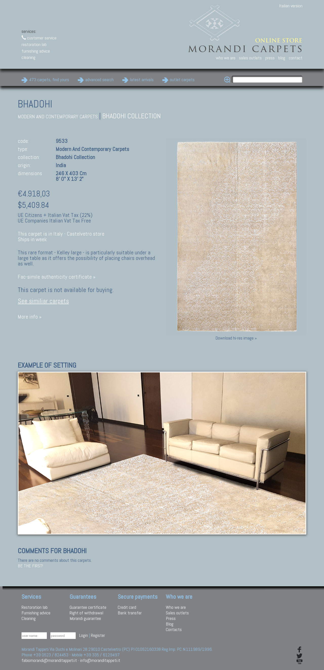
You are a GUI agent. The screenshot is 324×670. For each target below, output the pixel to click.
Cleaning (29, 618)
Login (83, 635)
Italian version (290, 6)
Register (98, 635)
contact (295, 58)
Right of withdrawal (86, 613)
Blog (169, 624)
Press (171, 618)
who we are (225, 58)
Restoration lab (35, 607)
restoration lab (34, 44)
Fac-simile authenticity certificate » (56, 276)
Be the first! (30, 566)
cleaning (28, 57)
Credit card (127, 607)
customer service (39, 38)
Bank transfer (130, 613)
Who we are (176, 607)
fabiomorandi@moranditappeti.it (49, 660)
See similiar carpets (43, 301)
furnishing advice (36, 51)
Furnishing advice (36, 613)
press (270, 58)
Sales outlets (177, 613)
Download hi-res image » (236, 338)
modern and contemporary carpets (58, 117)
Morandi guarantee (85, 618)
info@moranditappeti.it (100, 660)
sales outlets (250, 58)
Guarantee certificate (88, 607)
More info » (30, 316)
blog (281, 58)
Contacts (174, 629)
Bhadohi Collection (131, 115)
